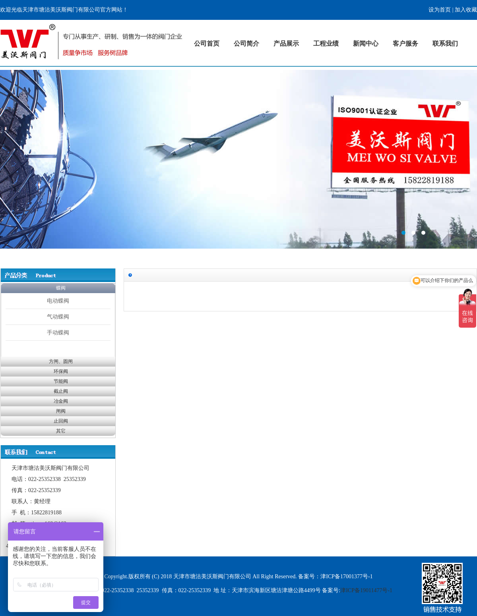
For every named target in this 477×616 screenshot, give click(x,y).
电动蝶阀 (58, 300)
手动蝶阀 (58, 332)
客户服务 (405, 43)
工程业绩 (326, 43)
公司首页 (206, 43)
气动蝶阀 (58, 316)
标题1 (238, 159)
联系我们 (445, 43)
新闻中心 (365, 43)
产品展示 (286, 43)
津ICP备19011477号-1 (366, 590)
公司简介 (246, 43)
